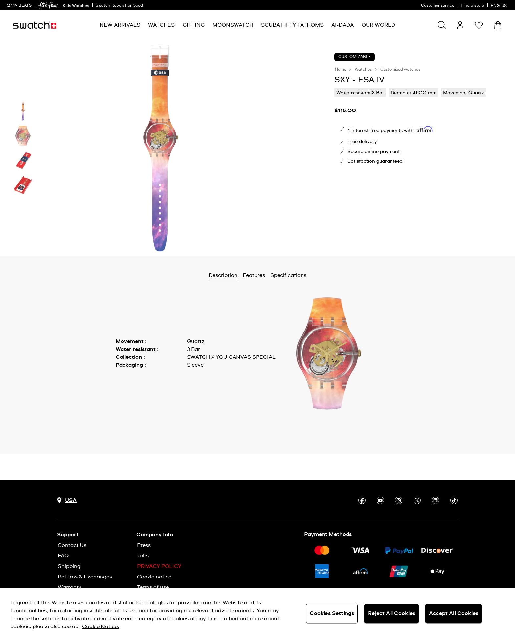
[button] (479, 25)
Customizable (354, 57)
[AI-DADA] (342, 25)
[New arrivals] (120, 25)
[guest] (460, 25)
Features (254, 275)
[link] (48, 5)
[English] (499, 5)
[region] (257, 613)
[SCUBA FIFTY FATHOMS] (292, 25)
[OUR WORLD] (378, 25)
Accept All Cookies (453, 613)
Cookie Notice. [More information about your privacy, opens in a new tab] (100, 626)
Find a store (472, 6)
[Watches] (161, 25)
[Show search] (442, 25)
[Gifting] (194, 25)
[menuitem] (120, 25)
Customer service (437, 6)
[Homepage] (34, 25)
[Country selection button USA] (67, 500)
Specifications (288, 275)
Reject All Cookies (391, 613)
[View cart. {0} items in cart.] (498, 25)
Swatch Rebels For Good (119, 6)
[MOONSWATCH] (233, 25)
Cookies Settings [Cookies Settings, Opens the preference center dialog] (332, 613)
